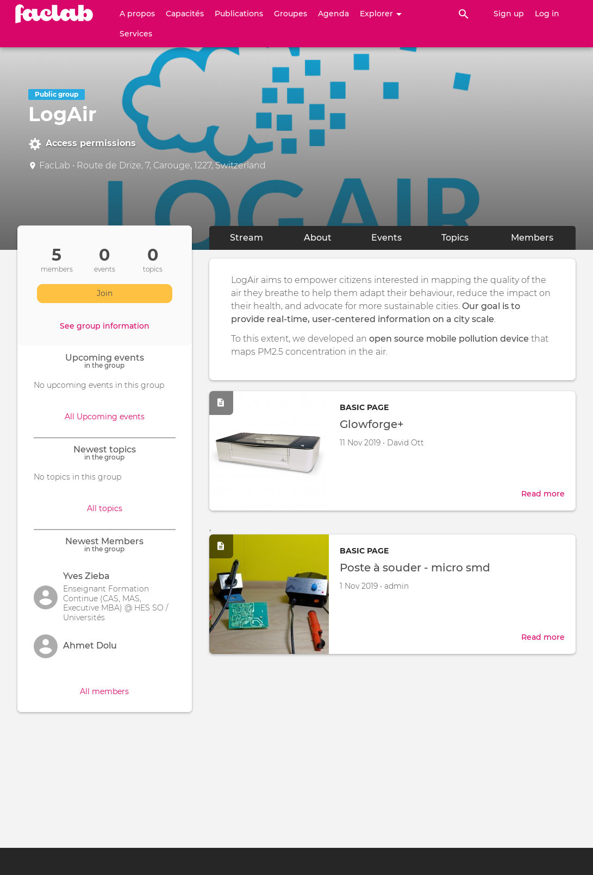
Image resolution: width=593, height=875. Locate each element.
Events (386, 237)
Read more (543, 494)
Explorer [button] (381, 13)
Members (532, 237)
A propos (137, 13)
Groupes (290, 13)
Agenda (333, 13)
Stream (246, 237)
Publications (239, 13)
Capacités (185, 13)
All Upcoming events (105, 416)
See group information (104, 326)
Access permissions (82, 143)
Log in (547, 13)
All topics (104, 508)
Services (136, 34)
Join (105, 293)
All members (104, 691)
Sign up (509, 13)
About (327, 237)
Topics (455, 237)
